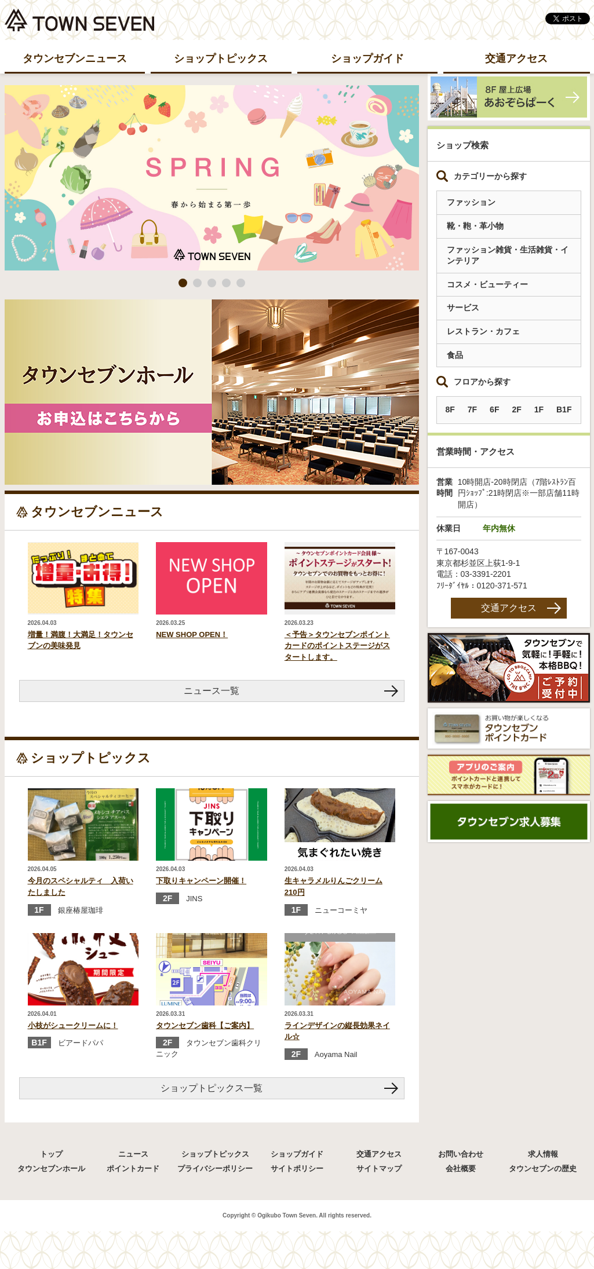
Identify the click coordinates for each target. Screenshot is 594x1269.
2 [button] (197, 283)
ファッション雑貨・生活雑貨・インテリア (508, 255)
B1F (563, 409)
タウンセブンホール (51, 1168)
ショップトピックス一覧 (212, 1088)
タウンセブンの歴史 (543, 1168)
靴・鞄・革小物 (475, 226)
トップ (51, 1154)
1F (539, 409)
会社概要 (461, 1168)
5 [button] (240, 283)
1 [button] (182, 283)
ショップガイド (367, 58)
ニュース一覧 (211, 691)
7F (472, 409)
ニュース (133, 1154)
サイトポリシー (297, 1168)
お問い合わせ (460, 1154)
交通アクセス (516, 58)
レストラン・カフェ (483, 331)
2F (516, 409)
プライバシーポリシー (215, 1168)
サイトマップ (379, 1168)
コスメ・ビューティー (487, 284)
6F (494, 409)
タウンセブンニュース (75, 58)
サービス (463, 307)
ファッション (471, 202)
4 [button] (226, 283)
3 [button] (211, 283)
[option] (212, 177)
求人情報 (543, 1154)
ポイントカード (133, 1168)
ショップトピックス (221, 58)
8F (450, 409)
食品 (455, 355)
